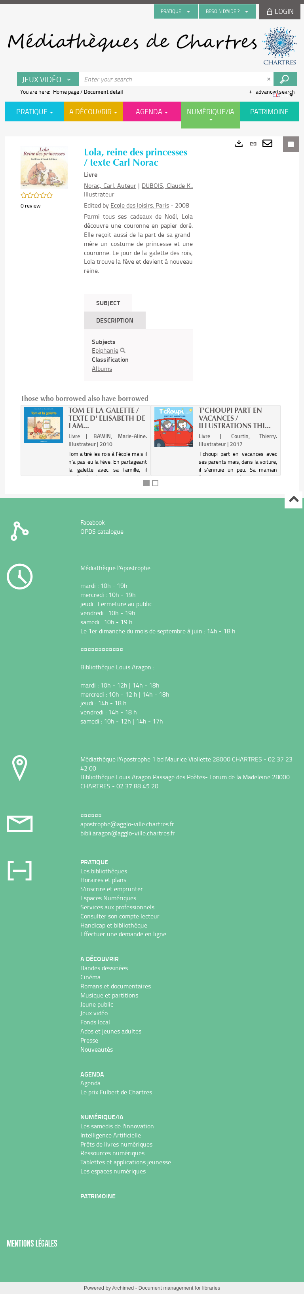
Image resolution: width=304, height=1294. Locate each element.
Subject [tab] (108, 302)
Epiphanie (105, 350)
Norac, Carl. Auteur (110, 185)
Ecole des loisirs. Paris (139, 205)
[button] (44, 166)
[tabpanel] (138, 355)
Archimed (123, 1288)
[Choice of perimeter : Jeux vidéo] (48, 79)
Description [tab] (114, 320)
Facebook (92, 522)
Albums (102, 368)
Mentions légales (32, 1243)
